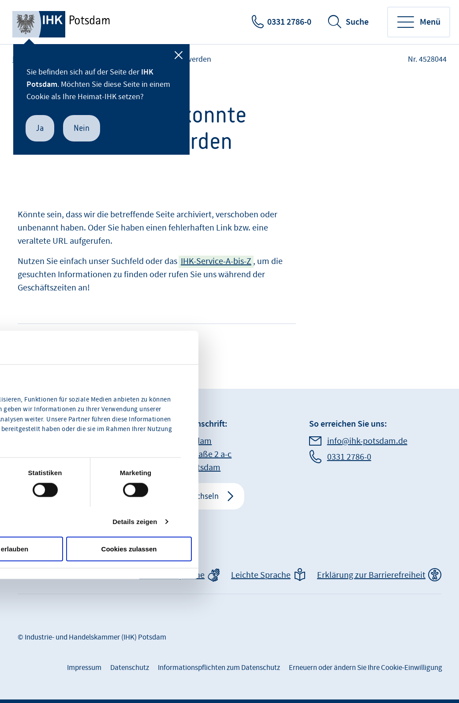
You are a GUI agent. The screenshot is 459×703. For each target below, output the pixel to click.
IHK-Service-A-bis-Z (216, 261)
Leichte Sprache (261, 575)
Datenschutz (129, 668)
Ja (40, 128)
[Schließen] (179, 55)
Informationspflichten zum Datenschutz (219, 668)
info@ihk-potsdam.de (367, 441)
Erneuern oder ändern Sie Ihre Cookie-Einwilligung (365, 668)
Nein (82, 128)
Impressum (84, 668)
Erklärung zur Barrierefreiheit (371, 575)
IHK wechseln (196, 496)
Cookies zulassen (129, 548)
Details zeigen (134, 521)
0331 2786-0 (289, 22)
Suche (357, 22)
